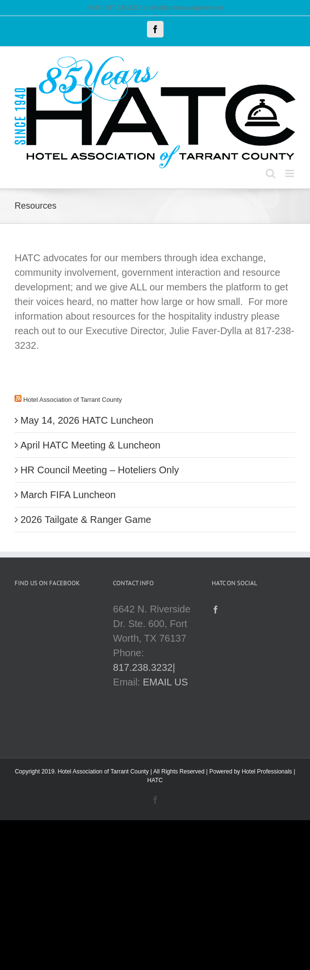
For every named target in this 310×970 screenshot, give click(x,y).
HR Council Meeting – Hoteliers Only (99, 470)
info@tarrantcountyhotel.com (185, 7)
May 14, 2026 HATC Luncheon (86, 420)
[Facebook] (215, 609)
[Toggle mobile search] (270, 173)
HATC (155, 780)
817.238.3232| (144, 667)
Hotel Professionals (267, 771)
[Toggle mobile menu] (290, 173)
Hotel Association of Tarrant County (72, 399)
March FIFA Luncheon (68, 494)
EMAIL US (165, 682)
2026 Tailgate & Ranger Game (85, 519)
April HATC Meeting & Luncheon (90, 445)
